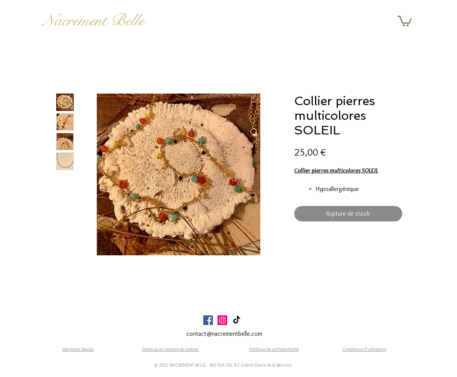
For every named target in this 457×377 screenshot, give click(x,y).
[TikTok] (236, 320)
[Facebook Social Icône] (208, 320)
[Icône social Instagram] (222, 320)
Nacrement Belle (93, 20)
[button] (404, 20)
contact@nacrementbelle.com (224, 333)
